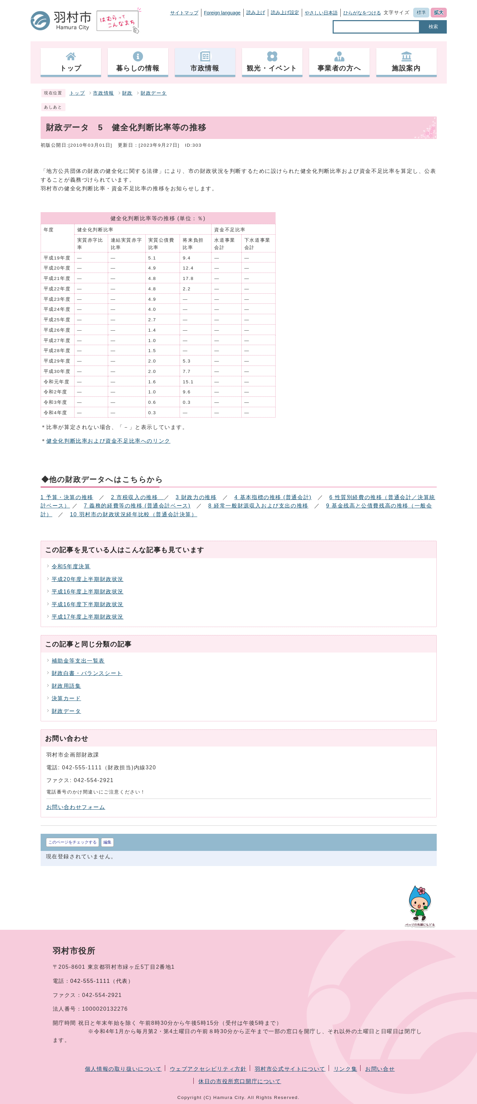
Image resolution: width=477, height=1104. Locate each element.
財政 (127, 93)
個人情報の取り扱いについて (123, 1069)
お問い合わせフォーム (75, 807)
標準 (421, 12)
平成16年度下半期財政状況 (88, 604)
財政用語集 (66, 686)
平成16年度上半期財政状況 (88, 591)
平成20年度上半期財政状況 (88, 579)
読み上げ (255, 12)
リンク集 (345, 1069)
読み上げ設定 (285, 12)
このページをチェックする (72, 842)
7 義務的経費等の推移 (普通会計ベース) (137, 506)
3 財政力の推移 (196, 497)
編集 (107, 842)
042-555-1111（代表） (102, 981)
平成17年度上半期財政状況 (88, 617)
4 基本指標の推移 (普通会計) (273, 497)
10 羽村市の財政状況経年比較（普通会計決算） (133, 514)
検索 (433, 26)
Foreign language (222, 12)
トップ (77, 93)
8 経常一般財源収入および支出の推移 (258, 506)
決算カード (66, 698)
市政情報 (103, 93)
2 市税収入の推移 (137, 497)
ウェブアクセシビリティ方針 (208, 1069)
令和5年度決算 (71, 566)
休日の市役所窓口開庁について (239, 1081)
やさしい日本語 (321, 12)
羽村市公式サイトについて (290, 1069)
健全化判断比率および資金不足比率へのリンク (108, 441)
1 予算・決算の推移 (67, 497)
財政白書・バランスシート (87, 673)
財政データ (154, 93)
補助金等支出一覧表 (78, 661)
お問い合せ (380, 1069)
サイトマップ (184, 12)
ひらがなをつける (362, 12)
